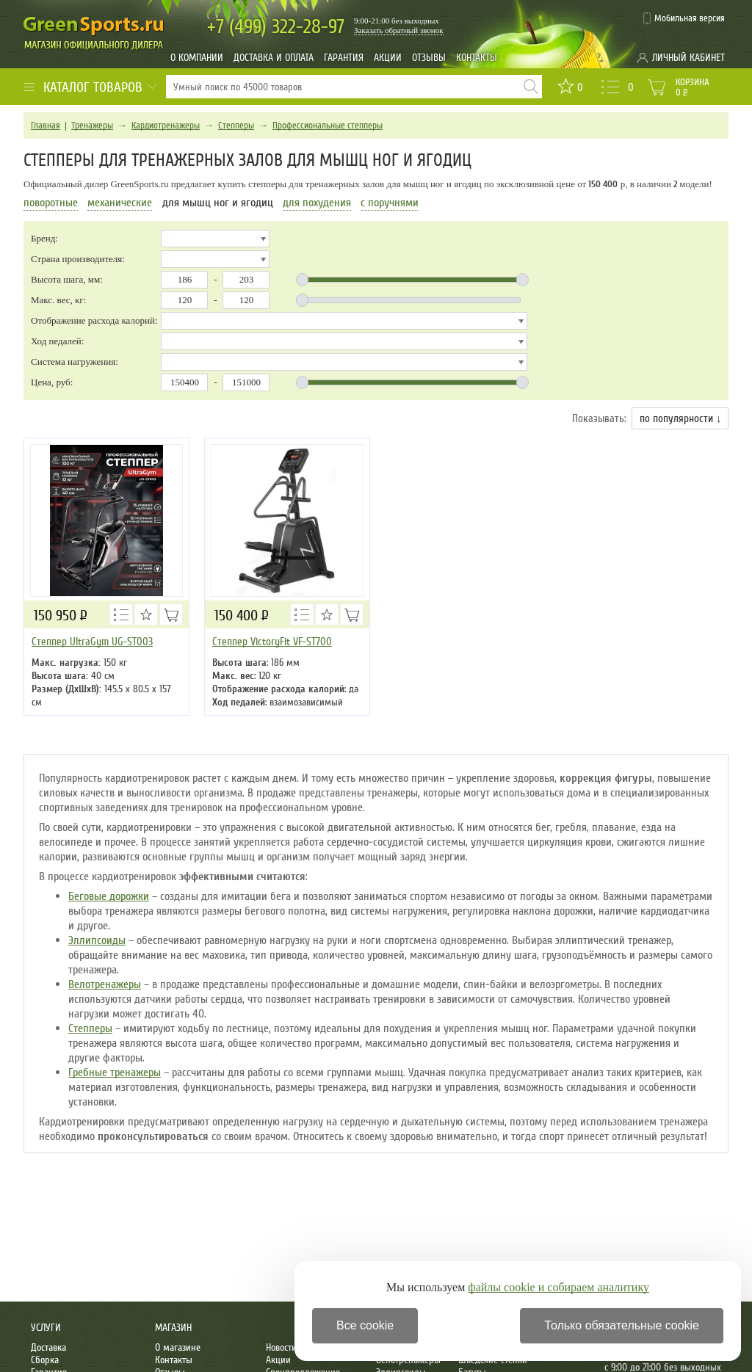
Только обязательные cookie (621, 1325)
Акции (388, 57)
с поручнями (390, 202)
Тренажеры (92, 125)
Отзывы (429, 57)
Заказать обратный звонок (399, 30)
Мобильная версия (689, 18)
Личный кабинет (688, 57)
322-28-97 (275, 27)
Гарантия (344, 57)
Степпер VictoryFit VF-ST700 (272, 641)
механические (119, 202)
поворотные (51, 202)
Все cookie (365, 1325)
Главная (45, 125)
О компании (196, 57)
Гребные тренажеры (114, 1072)
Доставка (48, 1347)
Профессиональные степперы (327, 125)
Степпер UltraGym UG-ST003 (92, 641)
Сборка (45, 1360)
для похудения (317, 202)
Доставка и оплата (274, 57)
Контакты (476, 57)
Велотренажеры (104, 984)
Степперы (236, 125)
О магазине (177, 1347)
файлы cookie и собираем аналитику (558, 1287)
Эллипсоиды (97, 940)
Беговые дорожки (108, 896)
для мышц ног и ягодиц (217, 202)
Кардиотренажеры (165, 125)
